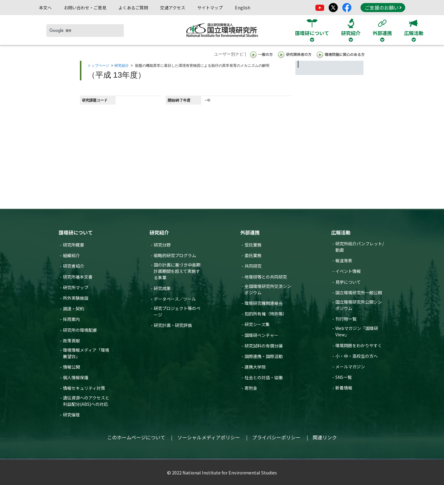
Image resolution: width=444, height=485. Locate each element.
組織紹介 (71, 255)
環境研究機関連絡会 (264, 303)
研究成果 (162, 288)
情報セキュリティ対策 (84, 388)
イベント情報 (348, 271)
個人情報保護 (75, 377)
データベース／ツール (175, 299)
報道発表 (343, 260)
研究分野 (162, 245)
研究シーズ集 (257, 324)
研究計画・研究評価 (173, 325)
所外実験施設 (75, 298)
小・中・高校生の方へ (356, 356)
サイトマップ (210, 8)
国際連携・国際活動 (264, 356)
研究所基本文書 (78, 277)
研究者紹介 (73, 266)
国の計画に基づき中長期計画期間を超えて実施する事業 (177, 271)
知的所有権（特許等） (266, 314)
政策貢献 (71, 341)
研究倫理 (71, 415)
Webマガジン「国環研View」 (356, 331)
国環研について (76, 232)
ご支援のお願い (383, 7)
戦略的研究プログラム (175, 255)
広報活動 (340, 232)
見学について (348, 282)
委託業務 (253, 255)
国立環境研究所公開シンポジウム (358, 305)
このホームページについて (136, 437)
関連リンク (325, 437)
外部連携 (250, 232)
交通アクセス (172, 8)
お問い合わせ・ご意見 (85, 8)
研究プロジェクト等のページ (177, 311)
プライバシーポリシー (276, 437)
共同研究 (253, 266)
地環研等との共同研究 (266, 277)
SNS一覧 (343, 377)
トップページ (98, 65)
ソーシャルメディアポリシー (208, 437)
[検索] (85, 30)
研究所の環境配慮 (80, 330)
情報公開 (71, 367)
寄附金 (251, 388)
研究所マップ (75, 287)
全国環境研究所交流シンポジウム (268, 289)
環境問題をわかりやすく (358, 345)
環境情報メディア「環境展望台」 (86, 353)
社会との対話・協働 (264, 377)
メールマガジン (350, 367)
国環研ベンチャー (261, 335)
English (242, 8)
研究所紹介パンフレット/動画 (359, 247)
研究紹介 (121, 65)
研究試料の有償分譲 (264, 346)
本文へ (45, 8)
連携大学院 (255, 367)
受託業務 (253, 245)
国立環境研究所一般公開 (358, 292)
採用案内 (71, 319)
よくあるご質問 (133, 8)
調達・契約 (73, 309)
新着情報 (343, 388)
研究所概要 (73, 245)
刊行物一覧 (346, 319)
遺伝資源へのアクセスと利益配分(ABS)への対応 (86, 401)
